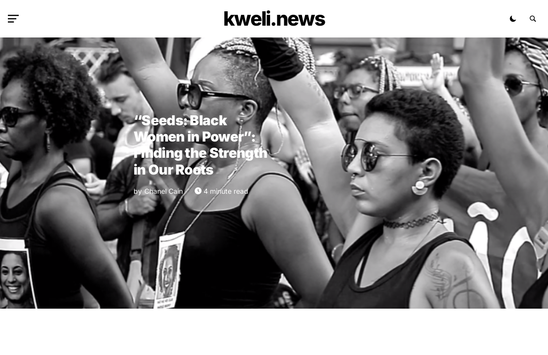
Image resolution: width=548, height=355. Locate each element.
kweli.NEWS (274, 18)
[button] (15, 18)
